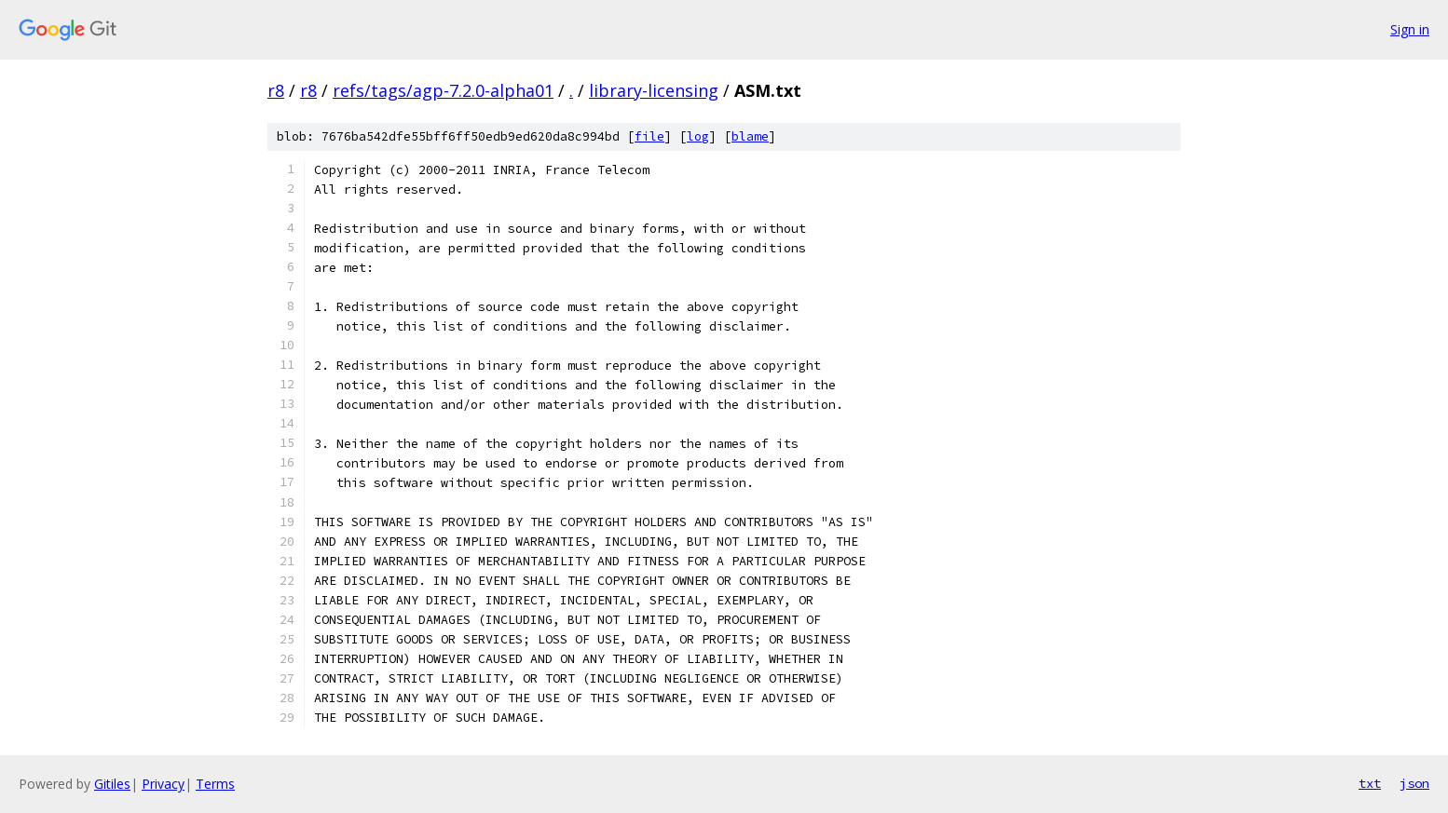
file (649, 136)
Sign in (1409, 29)
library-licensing (653, 90)
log (698, 136)
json (1414, 783)
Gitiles (112, 784)
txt (1370, 783)
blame (750, 136)
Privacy (163, 784)
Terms (215, 784)
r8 (275, 90)
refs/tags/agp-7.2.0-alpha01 (443, 90)
